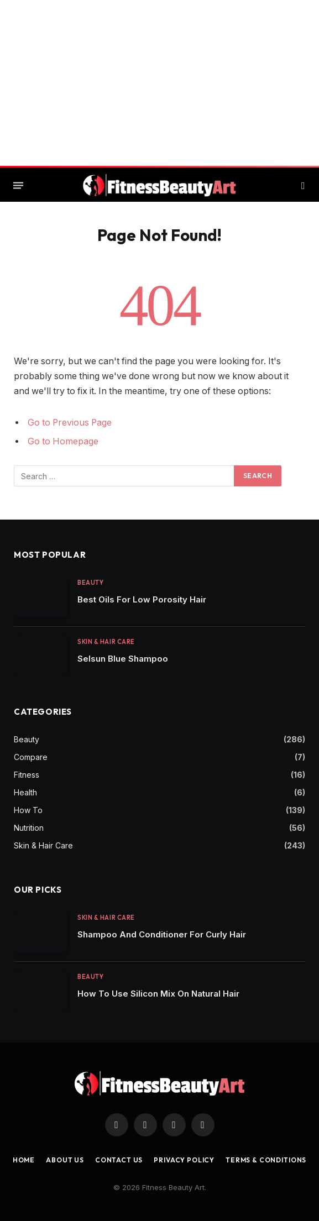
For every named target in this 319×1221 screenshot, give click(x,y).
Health (25, 792)
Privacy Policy (184, 1160)
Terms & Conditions (266, 1160)
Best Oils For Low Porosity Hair (141, 599)
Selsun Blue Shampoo (122, 658)
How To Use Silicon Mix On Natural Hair (158, 993)
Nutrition (29, 827)
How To (28, 810)
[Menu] (18, 186)
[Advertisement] (159, 83)
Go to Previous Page (70, 422)
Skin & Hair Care (106, 642)
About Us (65, 1160)
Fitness (26, 774)
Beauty (90, 582)
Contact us (119, 1160)
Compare (31, 757)
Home (24, 1160)
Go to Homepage (63, 441)
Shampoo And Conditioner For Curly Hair (161, 934)
